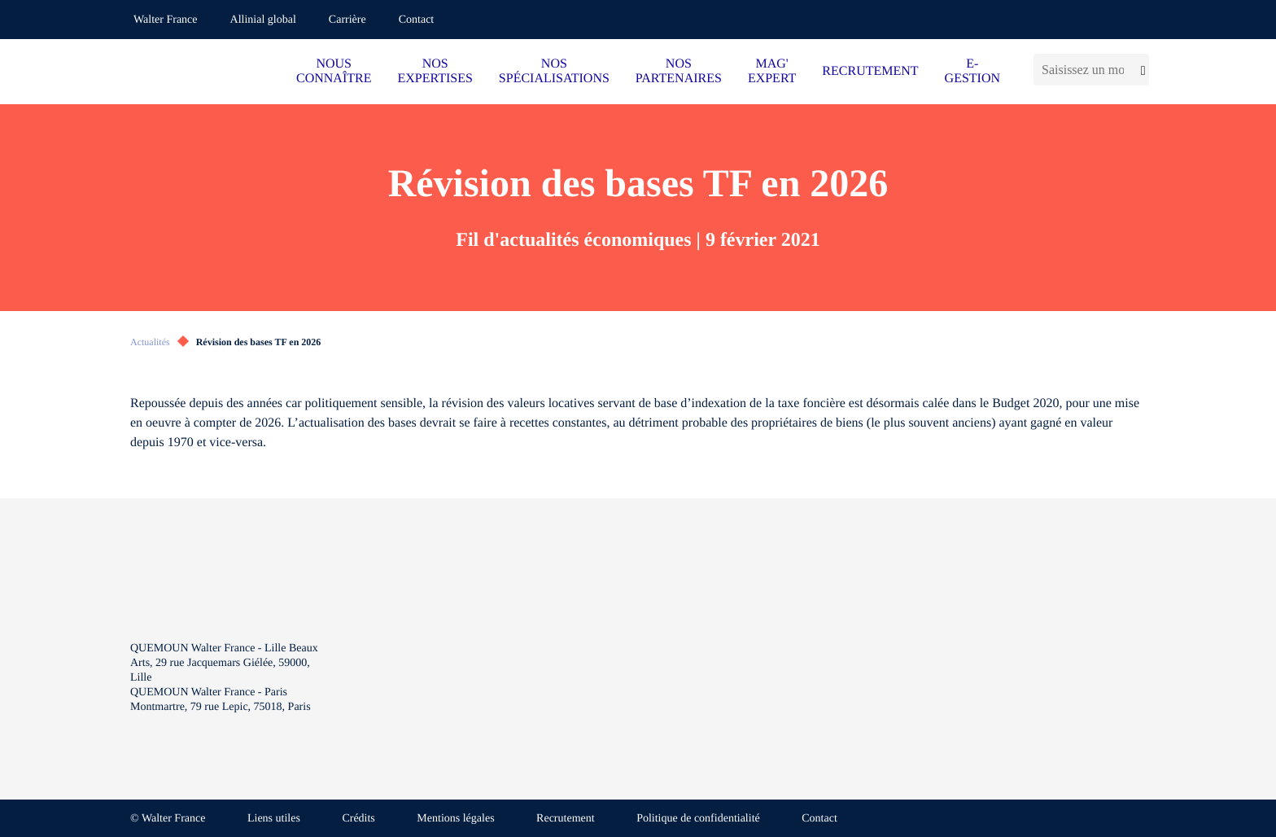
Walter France (165, 20)
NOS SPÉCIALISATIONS (554, 71)
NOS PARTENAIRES (679, 71)
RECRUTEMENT (870, 71)
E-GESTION (972, 71)
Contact (417, 20)
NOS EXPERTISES (434, 71)
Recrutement (565, 819)
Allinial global (263, 20)
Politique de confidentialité (698, 819)
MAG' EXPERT (772, 71)
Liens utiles (273, 819)
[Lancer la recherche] (1140, 69)
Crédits (358, 819)
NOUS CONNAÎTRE (333, 71)
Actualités (150, 342)
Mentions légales (455, 819)
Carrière (347, 20)
